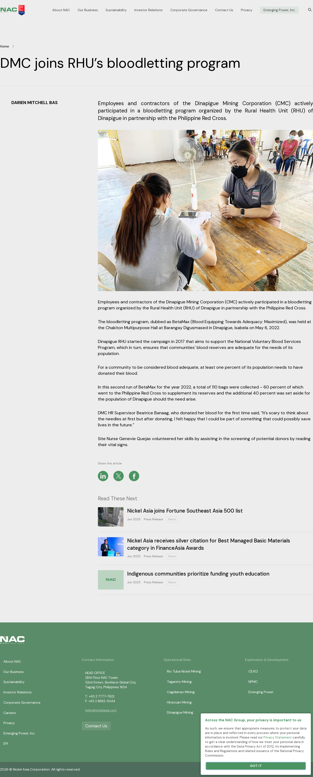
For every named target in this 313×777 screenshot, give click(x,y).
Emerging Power (261, 692)
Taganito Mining (179, 681)
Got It (256, 766)
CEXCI (253, 671)
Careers (9, 713)
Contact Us (224, 10)
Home (4, 46)
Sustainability (116, 10)
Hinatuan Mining (179, 702)
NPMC (253, 681)
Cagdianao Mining (181, 692)
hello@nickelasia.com (101, 710)
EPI (5, 743)
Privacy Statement (278, 737)
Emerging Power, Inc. (279, 10)
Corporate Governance (188, 10)
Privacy (246, 10)
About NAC (61, 10)
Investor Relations (148, 10)
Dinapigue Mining (180, 712)
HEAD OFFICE (95, 673)
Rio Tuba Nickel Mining (184, 671)
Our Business (88, 10)
